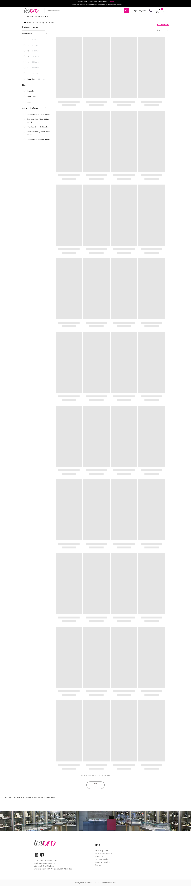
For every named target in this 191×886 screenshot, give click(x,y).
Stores (112, 2)
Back (27, 22)
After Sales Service (103, 853)
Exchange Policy (102, 859)
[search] (126, 10)
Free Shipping (82, 2)
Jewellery (40, 23)
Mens (51, 23)
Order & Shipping (102, 862)
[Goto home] (32, 10)
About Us (99, 856)
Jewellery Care (101, 850)
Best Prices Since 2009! (98, 2)
